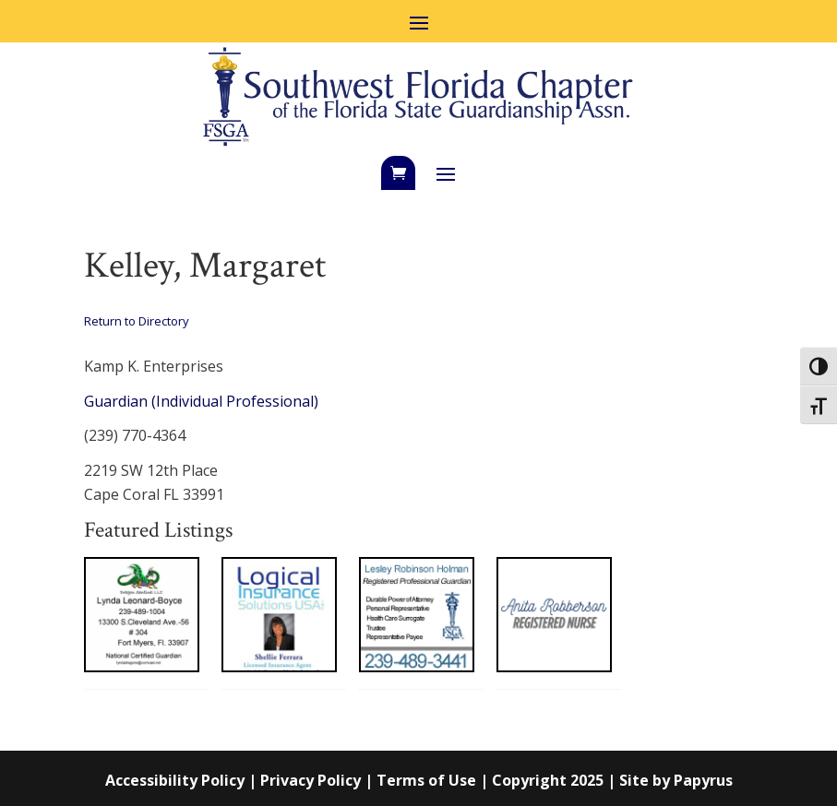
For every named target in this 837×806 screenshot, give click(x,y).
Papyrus (703, 780)
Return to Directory (136, 321)
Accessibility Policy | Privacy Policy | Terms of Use (290, 780)
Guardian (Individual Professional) (201, 401)
